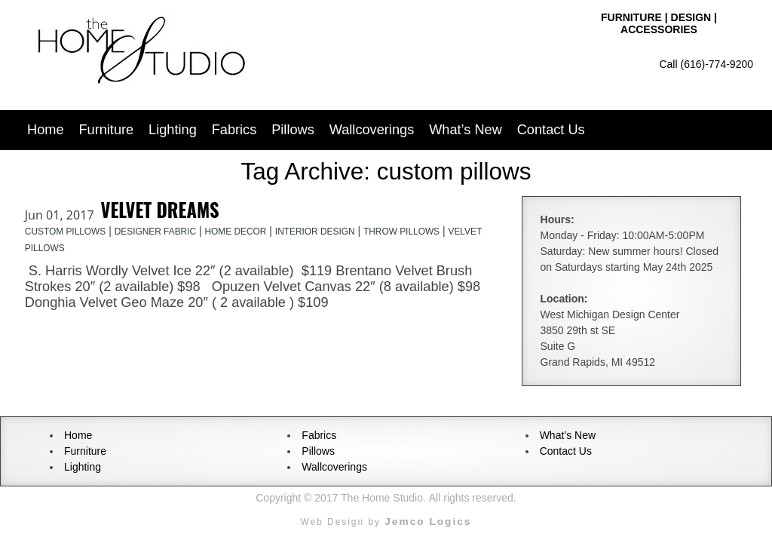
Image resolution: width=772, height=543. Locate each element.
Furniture (105, 129)
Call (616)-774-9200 (706, 64)
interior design (315, 231)
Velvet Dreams (160, 209)
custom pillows (65, 231)
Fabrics (234, 129)
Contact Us (551, 129)
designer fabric (155, 231)
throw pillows (401, 231)
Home (45, 129)
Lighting (173, 129)
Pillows (292, 129)
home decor (235, 231)
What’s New (465, 129)
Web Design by (386, 522)
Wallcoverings (372, 129)
